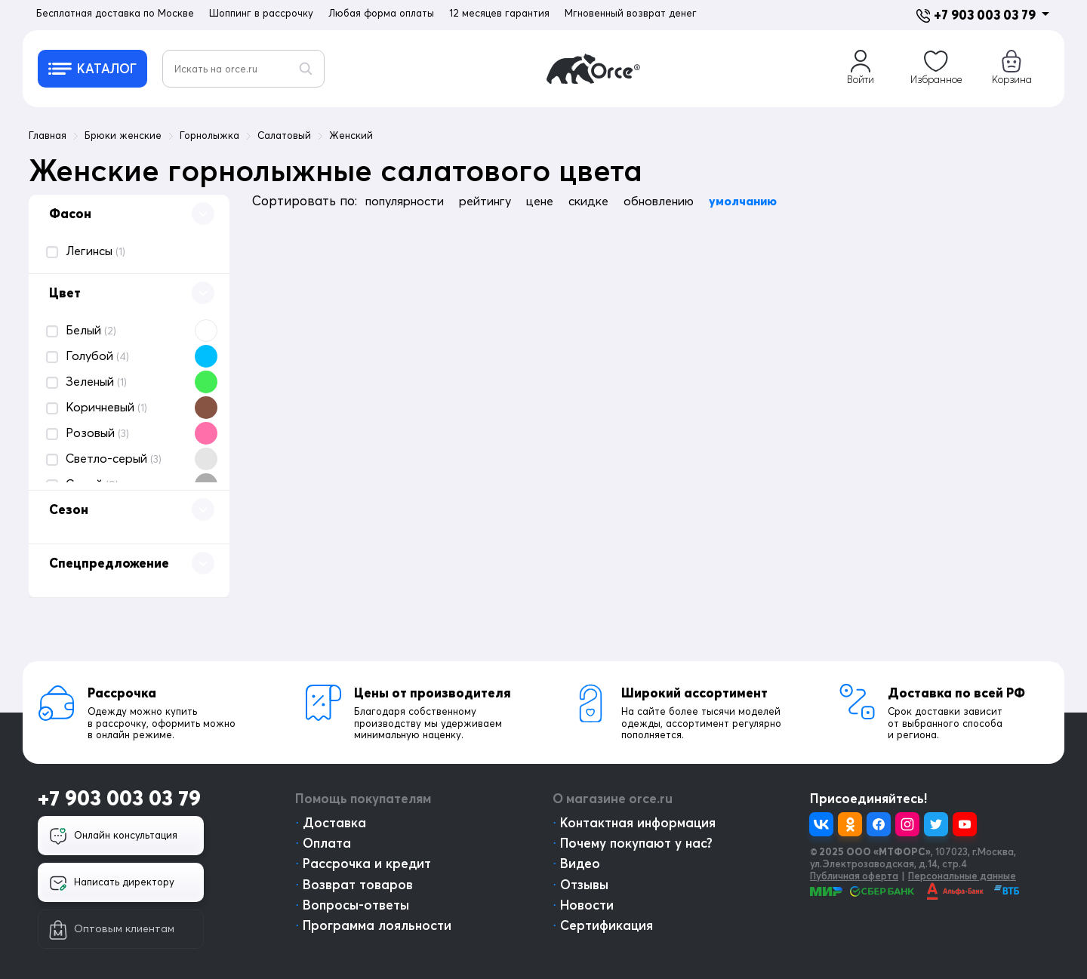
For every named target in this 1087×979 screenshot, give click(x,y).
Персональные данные (962, 876)
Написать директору (111, 883)
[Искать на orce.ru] (243, 69)
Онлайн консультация (113, 836)
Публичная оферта (854, 876)
